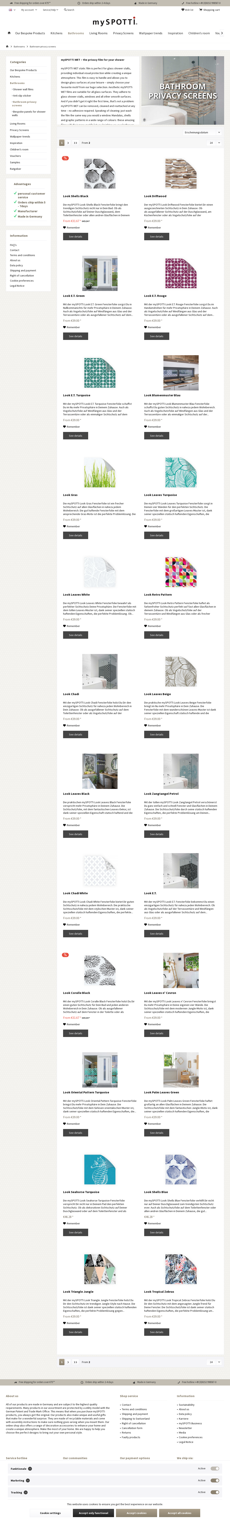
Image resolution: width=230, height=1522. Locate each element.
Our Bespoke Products (23, 70)
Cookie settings (50, 1513)
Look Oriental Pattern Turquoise (86, 1092)
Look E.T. (150, 893)
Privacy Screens (19, 130)
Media (182, 1432)
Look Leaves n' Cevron (160, 993)
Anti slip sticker (22, 95)
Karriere (183, 1418)
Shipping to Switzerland (136, 1418)
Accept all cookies (179, 1513)
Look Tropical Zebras (159, 1291)
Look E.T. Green (74, 296)
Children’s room (19, 149)
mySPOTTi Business (190, 1423)
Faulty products (131, 1437)
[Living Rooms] (98, 33)
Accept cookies (137, 1513)
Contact (14, 250)
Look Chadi (71, 694)
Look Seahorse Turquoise (81, 1192)
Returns (126, 1432)
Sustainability (187, 1404)
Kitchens (15, 76)
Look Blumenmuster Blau (162, 395)
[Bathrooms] (76, 33)
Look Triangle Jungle (78, 1291)
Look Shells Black (75, 196)
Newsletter (185, 1428)
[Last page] (75, 143)
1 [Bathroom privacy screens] (61, 143)
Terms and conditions (22, 255)
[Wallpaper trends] (150, 33)
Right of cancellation (22, 275)
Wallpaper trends (20, 136)
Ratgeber (15, 169)
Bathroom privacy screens (24, 103)
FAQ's (13, 245)
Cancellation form (132, 1428)
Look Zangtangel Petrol (161, 794)
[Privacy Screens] (123, 33)
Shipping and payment (23, 270)
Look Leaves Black (76, 794)
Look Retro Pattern (158, 594)
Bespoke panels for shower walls (29, 113)
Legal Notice (17, 285)
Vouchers (15, 156)
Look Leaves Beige (157, 694)
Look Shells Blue (156, 1192)
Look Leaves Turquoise (160, 495)
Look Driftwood (155, 196)
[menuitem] (210, 10)
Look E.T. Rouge (155, 296)
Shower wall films (23, 89)
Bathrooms (17, 83)
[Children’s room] (199, 33)
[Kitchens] (56, 33)
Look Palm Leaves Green (161, 1092)
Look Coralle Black (76, 993)
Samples (15, 162)
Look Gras (70, 495)
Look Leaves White (76, 594)
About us (15, 260)
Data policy (16, 265)
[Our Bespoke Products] (30, 33)
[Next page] (68, 143)
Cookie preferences (22, 280)
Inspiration (16, 143)
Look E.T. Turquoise (76, 395)
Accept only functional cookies (93, 1514)
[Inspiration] (175, 33)
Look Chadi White (75, 893)
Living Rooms (17, 123)
